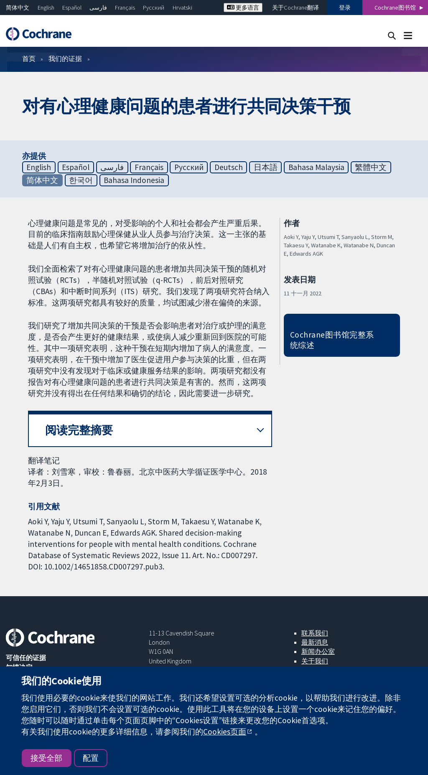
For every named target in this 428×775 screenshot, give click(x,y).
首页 (29, 58)
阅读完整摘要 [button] (79, 430)
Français (125, 7)
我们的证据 (65, 58)
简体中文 (17, 7)
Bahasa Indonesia (134, 180)
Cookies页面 (224, 732)
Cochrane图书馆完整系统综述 (332, 340)
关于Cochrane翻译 (295, 7)
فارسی (98, 7)
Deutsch (228, 167)
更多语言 (243, 7)
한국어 (81, 180)
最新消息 (314, 642)
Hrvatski (182, 7)
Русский (153, 7)
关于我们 (314, 661)
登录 (345, 7)
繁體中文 (371, 167)
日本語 (266, 167)
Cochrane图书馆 (395, 7)
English (46, 7)
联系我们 (314, 633)
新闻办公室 (318, 651)
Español (72, 7)
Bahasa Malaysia (316, 167)
